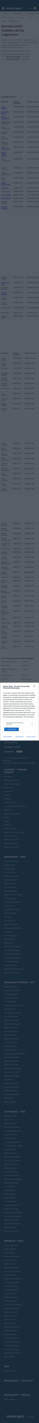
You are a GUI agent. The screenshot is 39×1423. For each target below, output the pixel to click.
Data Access (19, 736)
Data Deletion (7, 736)
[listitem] (19, 723)
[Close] (35, 687)
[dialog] (19, 712)
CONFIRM (11, 729)
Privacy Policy (31, 736)
